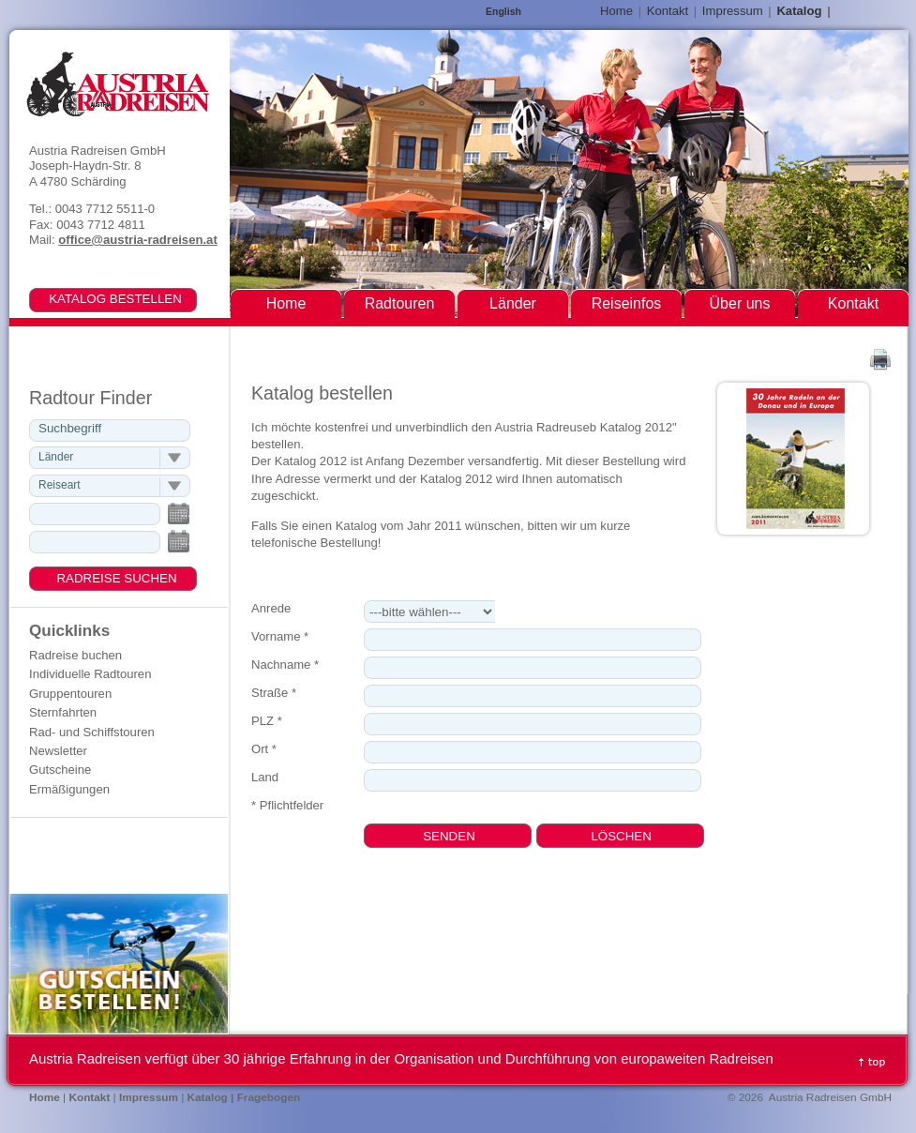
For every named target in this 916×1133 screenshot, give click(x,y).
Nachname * (285, 664)
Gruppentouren (70, 694)
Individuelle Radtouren (90, 674)
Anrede (271, 608)
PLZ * (266, 721)
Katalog (798, 11)
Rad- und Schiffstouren (92, 732)
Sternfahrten (63, 712)
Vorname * (279, 636)
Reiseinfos (627, 303)
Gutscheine (60, 770)
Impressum (732, 11)
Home (616, 11)
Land (264, 777)
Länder (512, 303)
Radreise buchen (75, 655)
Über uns (740, 303)
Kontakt (667, 11)
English (503, 12)
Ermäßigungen (69, 789)
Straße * (273, 693)
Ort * (264, 749)
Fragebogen (269, 1097)
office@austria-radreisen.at (137, 240)
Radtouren (400, 303)
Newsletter (58, 751)
